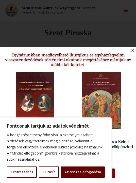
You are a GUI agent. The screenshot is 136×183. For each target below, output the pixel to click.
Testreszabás (22, 172)
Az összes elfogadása (82, 172)
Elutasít (49, 172)
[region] (56, 150)
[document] (68, 91)
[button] (130, 53)
